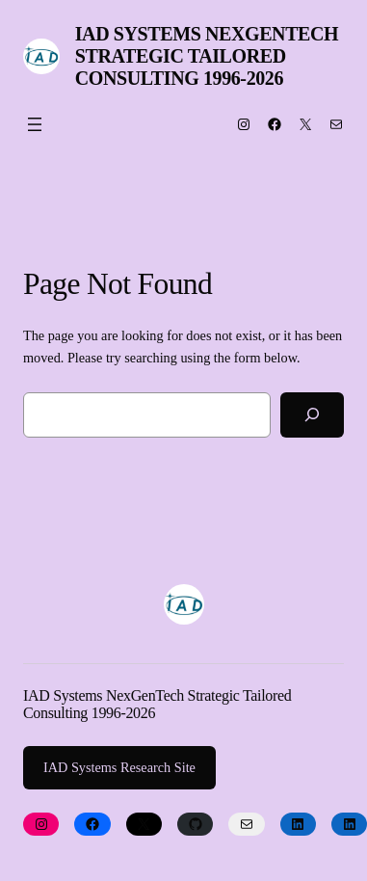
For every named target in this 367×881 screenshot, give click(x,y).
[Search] (312, 415)
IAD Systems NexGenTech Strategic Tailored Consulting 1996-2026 (207, 56)
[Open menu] (34, 124)
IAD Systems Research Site (119, 767)
